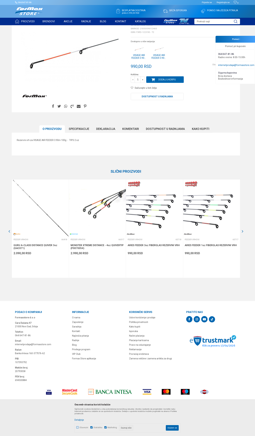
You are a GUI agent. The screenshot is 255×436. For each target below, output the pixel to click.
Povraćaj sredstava (139, 379)
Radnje (75, 365)
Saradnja (76, 352)
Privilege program (81, 374)
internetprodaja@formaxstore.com (236, 65)
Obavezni (83, 427)
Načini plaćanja (136, 361)
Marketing (112, 427)
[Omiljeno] (236, 3)
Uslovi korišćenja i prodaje (142, 342)
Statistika (97, 427)
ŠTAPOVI (44, 27)
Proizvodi (33, 27)
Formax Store (21, 27)
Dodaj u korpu (167, 105)
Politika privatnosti (138, 347)
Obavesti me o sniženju (222, 90)
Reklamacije (135, 374)
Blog (74, 370)
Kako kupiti (134, 352)
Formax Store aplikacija (84, 383)
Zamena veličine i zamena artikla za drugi (150, 383)
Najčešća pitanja (80, 361)
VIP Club (76, 379)
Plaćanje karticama (139, 365)
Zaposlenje (77, 347)
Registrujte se (223, 2)
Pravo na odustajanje (140, 370)
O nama (76, 342)
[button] (217, 21)
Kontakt (76, 356)
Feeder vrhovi (57, 27)
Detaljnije (79, 420)
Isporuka (133, 356)
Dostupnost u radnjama (157, 121)
